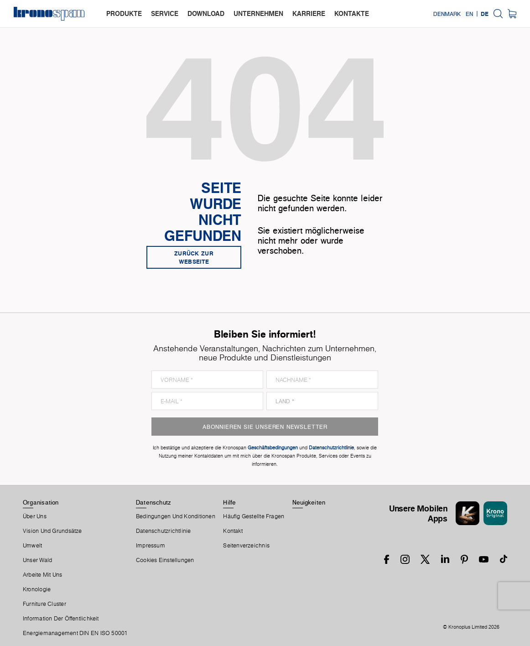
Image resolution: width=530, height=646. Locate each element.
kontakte (351, 13)
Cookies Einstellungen (165, 560)
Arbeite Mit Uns (42, 574)
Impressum (150, 545)
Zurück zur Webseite (193, 257)
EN (469, 13)
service (164, 13)
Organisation (41, 502)
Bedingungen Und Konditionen (175, 516)
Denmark (447, 13)
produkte (124, 13)
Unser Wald (37, 560)
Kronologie (37, 589)
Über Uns (35, 516)
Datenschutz (153, 502)
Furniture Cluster (44, 604)
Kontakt (233, 531)
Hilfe (229, 502)
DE (484, 13)
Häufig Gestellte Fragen (253, 516)
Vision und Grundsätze (52, 531)
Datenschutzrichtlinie (163, 531)
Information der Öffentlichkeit (61, 618)
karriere (308, 13)
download (205, 13)
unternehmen (258, 13)
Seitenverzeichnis (246, 545)
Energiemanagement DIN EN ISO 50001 (75, 633)
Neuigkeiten (308, 502)
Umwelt (32, 545)
